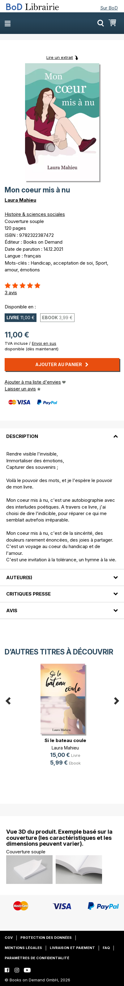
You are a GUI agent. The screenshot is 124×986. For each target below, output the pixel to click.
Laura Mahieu (20, 200)
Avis (11, 610)
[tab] (62, 433)
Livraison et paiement (72, 948)
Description (22, 436)
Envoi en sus (44, 343)
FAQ (106, 948)
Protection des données (46, 937)
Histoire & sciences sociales (35, 214)
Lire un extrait (59, 57)
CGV (9, 937)
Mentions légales (23, 948)
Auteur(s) (19, 577)
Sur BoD (109, 8)
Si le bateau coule (65, 740)
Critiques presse (28, 594)
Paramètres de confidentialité (37, 958)
